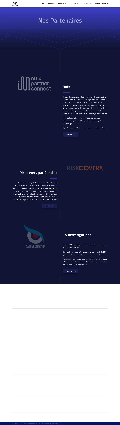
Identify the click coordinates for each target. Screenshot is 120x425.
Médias (97, 4)
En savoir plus (70, 134)
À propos (51, 4)
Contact (105, 4)
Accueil (43, 4)
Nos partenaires (86, 4)
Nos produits (73, 4)
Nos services (61, 4)
